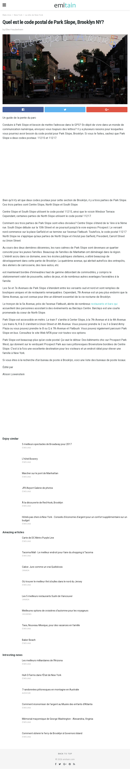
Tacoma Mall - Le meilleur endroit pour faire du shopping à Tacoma (57, 552)
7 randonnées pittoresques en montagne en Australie (50, 689)
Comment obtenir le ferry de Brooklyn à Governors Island (52, 733)
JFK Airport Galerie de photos (37, 488)
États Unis (7, 15)
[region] (65, 170)
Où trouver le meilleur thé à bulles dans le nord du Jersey (52, 581)
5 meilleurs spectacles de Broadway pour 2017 (47, 444)
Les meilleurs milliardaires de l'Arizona (42, 660)
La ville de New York (34, 15)
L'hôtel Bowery (30, 458)
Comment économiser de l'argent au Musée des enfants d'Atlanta (57, 704)
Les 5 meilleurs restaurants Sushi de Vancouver (47, 596)
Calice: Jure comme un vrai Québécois (42, 567)
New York (18, 15)
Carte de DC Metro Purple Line (38, 537)
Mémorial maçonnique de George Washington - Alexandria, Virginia (57, 718)
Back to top (65, 754)
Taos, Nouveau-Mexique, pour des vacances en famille (51, 625)
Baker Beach (29, 640)
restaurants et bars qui (104, 303)
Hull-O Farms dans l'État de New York (41, 675)
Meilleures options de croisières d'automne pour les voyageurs (55, 610)
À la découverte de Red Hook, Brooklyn (42, 502)
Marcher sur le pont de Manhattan (40, 473)
